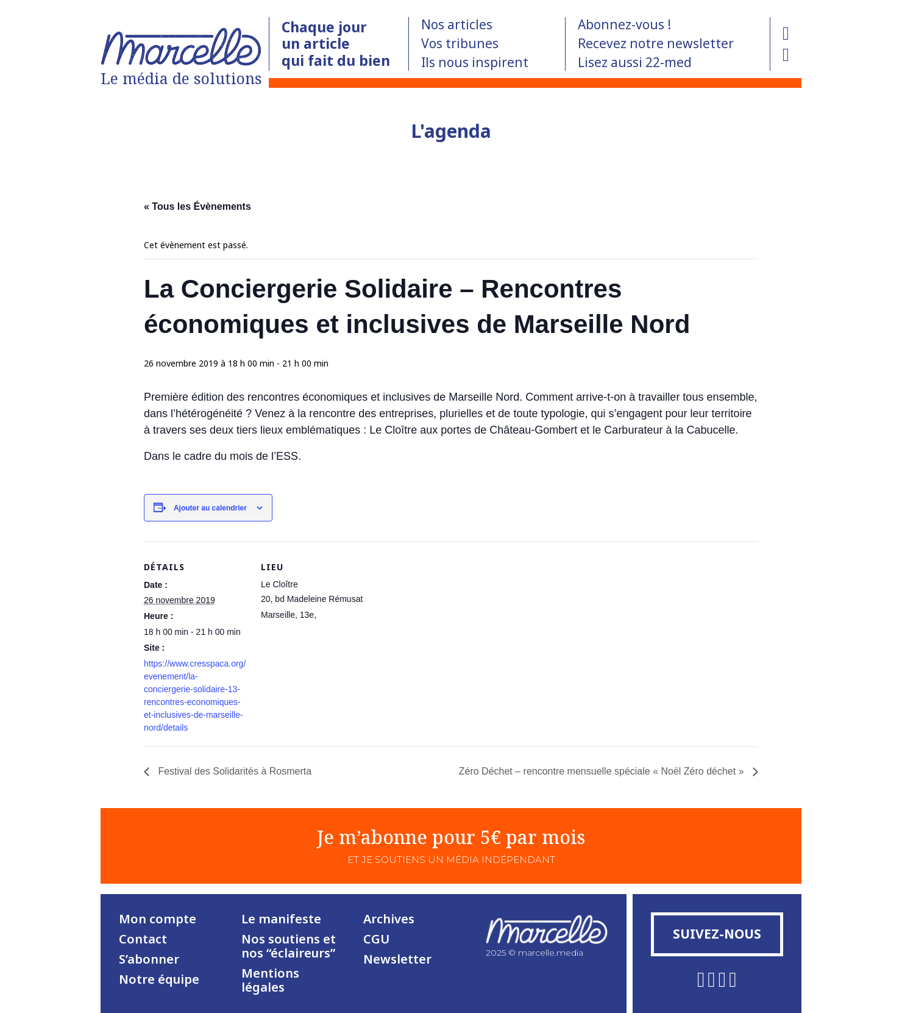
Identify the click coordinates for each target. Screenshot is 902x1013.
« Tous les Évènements (197, 206)
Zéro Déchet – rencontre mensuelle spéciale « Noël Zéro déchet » (603, 771)
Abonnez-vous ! (624, 24)
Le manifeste (281, 919)
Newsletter (397, 959)
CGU (376, 939)
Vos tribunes (460, 43)
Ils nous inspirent (474, 62)
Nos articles (456, 24)
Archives (388, 919)
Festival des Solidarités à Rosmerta (233, 771)
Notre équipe (159, 979)
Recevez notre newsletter (656, 43)
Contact (143, 939)
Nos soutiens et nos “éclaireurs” (288, 946)
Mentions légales (270, 980)
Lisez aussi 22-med (635, 62)
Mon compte (157, 919)
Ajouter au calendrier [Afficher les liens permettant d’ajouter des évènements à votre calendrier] (210, 508)
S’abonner (149, 959)
